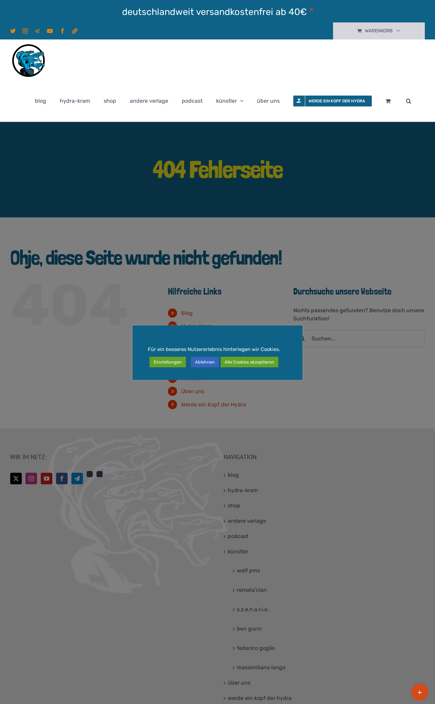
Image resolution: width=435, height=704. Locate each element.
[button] (408, 101)
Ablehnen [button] (205, 362)
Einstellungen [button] (168, 362)
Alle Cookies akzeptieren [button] (249, 362)
